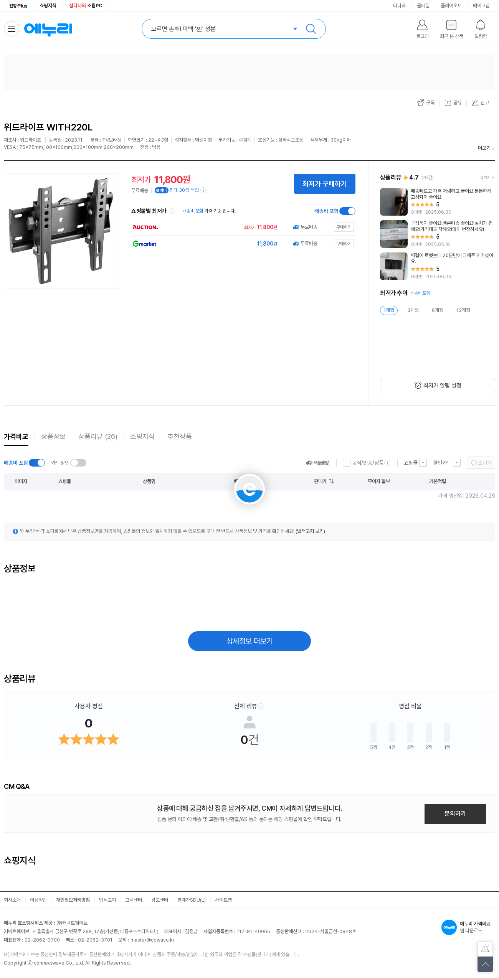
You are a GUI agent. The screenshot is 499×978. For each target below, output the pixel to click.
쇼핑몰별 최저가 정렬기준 (172, 211)
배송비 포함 (326, 211)
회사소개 (12, 900)
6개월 (437, 310)
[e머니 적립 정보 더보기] (203, 190)
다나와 (399, 5)
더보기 (484, 148)
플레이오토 (451, 5)
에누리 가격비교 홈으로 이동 (48, 28)
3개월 (413, 310)
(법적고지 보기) (310, 531)
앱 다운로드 (468, 927)
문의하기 (455, 813)
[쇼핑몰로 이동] (241, 227)
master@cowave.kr (153, 940)
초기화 (485, 463)
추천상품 (179, 436)
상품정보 (53, 436)
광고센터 (159, 900)
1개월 (388, 310)
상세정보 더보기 (249, 641)
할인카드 (442, 463)
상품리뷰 (97, 436)
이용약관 (38, 900)
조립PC (85, 5)
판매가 (320, 481)
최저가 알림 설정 (442, 385)
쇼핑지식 (48, 5)
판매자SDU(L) (191, 900)
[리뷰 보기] (437, 202)
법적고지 (107, 900)
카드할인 (60, 463)
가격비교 (16, 436)
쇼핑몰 (411, 463)
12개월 (463, 310)
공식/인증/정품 (367, 463)
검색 (311, 29)
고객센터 (133, 900)
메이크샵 (481, 5)
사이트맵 (223, 900)
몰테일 (423, 5)
